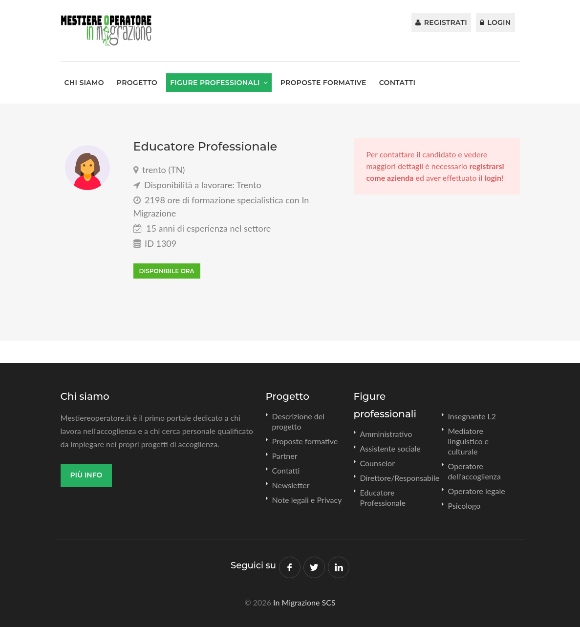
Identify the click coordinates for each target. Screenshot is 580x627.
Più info (86, 475)
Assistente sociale (390, 448)
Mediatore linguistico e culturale (468, 441)
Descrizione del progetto (298, 421)
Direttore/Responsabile (400, 477)
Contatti (397, 82)
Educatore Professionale (383, 497)
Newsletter (291, 485)
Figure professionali (215, 82)
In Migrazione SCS (304, 602)
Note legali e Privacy (307, 499)
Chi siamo (84, 82)
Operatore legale (476, 491)
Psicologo (464, 505)
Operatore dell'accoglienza (474, 471)
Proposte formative (323, 82)
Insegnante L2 (472, 416)
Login (495, 22)
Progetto (137, 82)
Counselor (377, 463)
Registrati (441, 22)
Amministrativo (386, 433)
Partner (285, 455)
